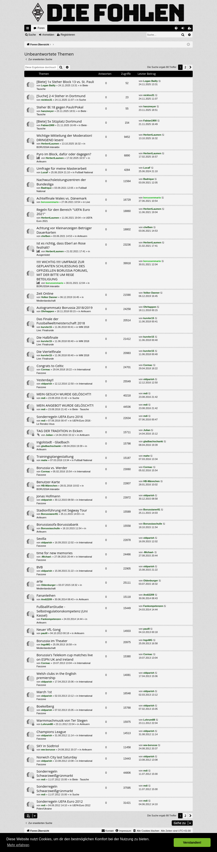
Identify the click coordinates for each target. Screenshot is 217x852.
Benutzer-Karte (48, 482)
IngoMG (45, 644)
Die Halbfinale (47, 337)
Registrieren (68, 34)
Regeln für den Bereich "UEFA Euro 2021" (63, 211)
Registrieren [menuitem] (190, 29)
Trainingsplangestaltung (55, 456)
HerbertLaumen (50, 143)
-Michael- (46, 556)
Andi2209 (46, 599)
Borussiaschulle (50, 528)
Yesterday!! (44, 380)
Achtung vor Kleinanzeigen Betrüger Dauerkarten (64, 230)
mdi (43, 398)
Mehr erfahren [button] (18, 845)
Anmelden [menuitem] (183, 29)
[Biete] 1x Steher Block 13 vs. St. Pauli (65, 81)
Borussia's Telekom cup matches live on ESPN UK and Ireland (64, 657)
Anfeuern (41, 161)
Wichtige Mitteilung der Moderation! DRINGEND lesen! (64, 137)
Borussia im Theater (51, 641)
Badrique (46, 188)
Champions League (51, 731)
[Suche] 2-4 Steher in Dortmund (60, 96)
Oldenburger (48, 585)
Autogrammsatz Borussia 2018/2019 (64, 307)
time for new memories (54, 553)
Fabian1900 (47, 125)
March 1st (44, 692)
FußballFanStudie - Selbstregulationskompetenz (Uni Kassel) (62, 610)
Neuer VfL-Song (48, 629)
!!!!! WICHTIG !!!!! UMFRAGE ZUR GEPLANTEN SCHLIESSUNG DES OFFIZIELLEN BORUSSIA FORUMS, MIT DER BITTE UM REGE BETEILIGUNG (62, 270)
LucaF (44, 172)
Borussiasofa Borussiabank (57, 524)
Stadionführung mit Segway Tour (61, 510)
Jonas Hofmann (48, 496)
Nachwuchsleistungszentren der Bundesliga (61, 181)
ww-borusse (48, 749)
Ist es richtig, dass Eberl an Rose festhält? (61, 245)
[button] (190, 67)
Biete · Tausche (80, 409)
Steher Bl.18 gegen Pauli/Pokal (59, 107)
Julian (49, 435)
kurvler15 (46, 327)
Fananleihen (45, 595)
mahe (44, 460)
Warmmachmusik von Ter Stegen (62, 720)
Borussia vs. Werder (51, 467)
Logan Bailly (48, 85)
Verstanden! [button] (192, 842)
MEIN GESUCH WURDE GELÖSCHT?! (63, 394)
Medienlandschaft (45, 300)
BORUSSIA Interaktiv (47, 147)
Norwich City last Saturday (56, 757)
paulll (44, 633)
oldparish (46, 383)
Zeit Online (44, 293)
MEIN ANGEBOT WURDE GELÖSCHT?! (64, 405)
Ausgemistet (43, 255)
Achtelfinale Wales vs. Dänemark (61, 198)
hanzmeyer (47, 111)
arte (39, 581)
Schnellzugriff (28, 29)
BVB (39, 567)
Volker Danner (49, 297)
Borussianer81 (49, 514)
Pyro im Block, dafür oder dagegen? (63, 154)
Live (88, 202)
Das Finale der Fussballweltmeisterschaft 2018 (60, 321)
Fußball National (84, 172)
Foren (41, 28)
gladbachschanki (51, 446)
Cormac (45, 369)
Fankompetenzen (51, 619)
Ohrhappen (47, 311)
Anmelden (48, 34)
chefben (45, 236)
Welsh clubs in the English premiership (56, 675)
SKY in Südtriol (47, 746)
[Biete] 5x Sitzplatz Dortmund (59, 121)
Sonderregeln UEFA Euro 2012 (59, 801)
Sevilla (41, 538)
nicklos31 (46, 99)
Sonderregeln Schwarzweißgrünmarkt (54, 773)
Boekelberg (45, 706)
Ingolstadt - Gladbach (52, 442)
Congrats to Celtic (50, 365)
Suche (32, 34)
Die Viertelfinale (48, 351)
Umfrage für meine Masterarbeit (61, 168)
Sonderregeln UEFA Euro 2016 (59, 416)
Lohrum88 (47, 724)
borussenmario (50, 202)
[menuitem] (176, 28)
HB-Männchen (49, 485)
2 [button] (185, 67)
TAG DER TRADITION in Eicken (59, 431)
